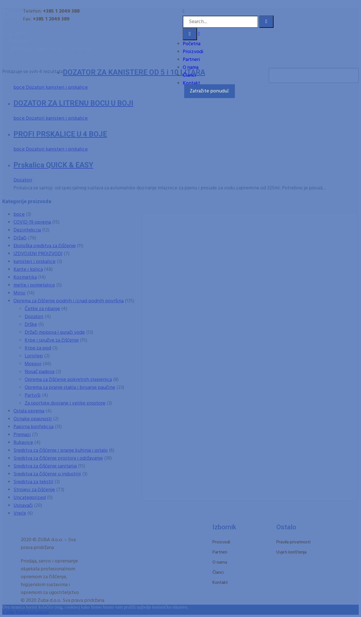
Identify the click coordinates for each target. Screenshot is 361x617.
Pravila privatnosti (293, 542)
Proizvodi (193, 52)
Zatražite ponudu (209, 91)
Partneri (191, 60)
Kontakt (191, 83)
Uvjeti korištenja (291, 552)
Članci (189, 75)
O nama (190, 67)
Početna (191, 44)
